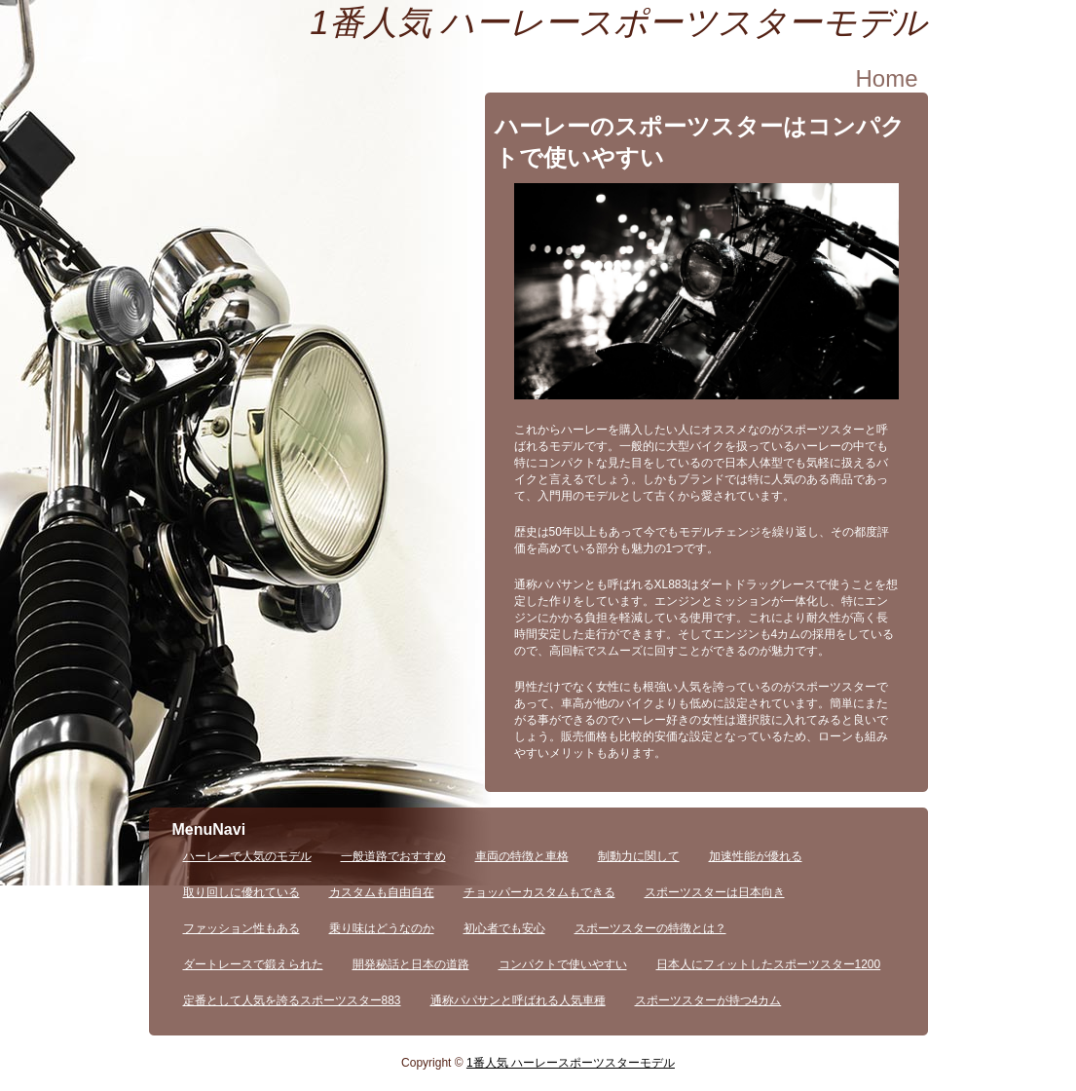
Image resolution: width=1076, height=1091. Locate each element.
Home (886, 78)
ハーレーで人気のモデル (247, 856)
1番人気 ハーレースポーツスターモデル (618, 22)
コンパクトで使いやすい (563, 964)
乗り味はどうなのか (381, 928)
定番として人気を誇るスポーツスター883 (292, 1000)
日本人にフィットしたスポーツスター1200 (768, 964)
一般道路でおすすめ (393, 856)
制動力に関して (639, 856)
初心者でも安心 (504, 928)
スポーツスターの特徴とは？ (650, 928)
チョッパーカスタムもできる (539, 892)
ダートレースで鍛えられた (253, 964)
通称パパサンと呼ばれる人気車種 (518, 1000)
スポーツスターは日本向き (715, 892)
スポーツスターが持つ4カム (708, 1000)
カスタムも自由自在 (381, 892)
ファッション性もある (241, 928)
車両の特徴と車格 (522, 856)
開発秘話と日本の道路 (410, 964)
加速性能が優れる (755, 856)
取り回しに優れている (241, 892)
